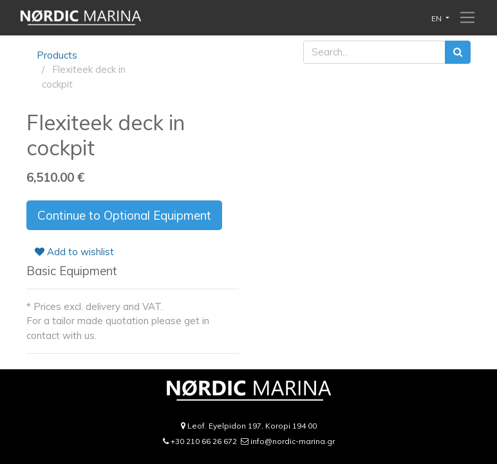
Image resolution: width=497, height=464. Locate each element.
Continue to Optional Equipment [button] (124, 215)
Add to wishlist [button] (74, 252)
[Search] (458, 52)
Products (57, 55)
